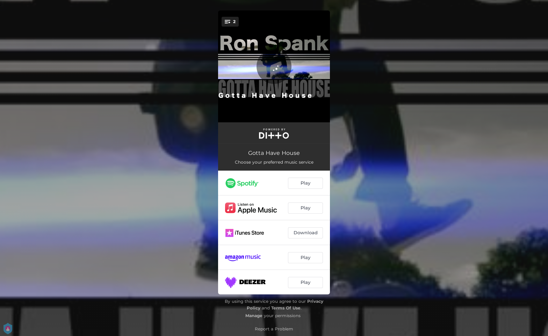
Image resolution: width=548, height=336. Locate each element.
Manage (253, 315)
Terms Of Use (286, 307)
